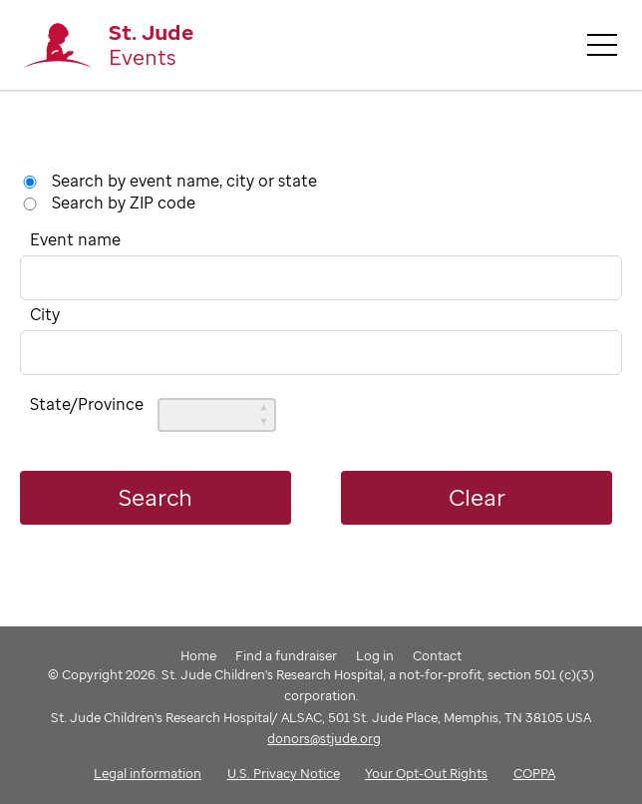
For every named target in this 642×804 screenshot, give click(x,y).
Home (198, 655)
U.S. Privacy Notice (283, 773)
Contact (437, 655)
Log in (375, 655)
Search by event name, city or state (184, 181)
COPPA (534, 773)
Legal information (147, 773)
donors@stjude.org (324, 738)
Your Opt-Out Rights (426, 773)
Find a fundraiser (286, 655)
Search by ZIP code (123, 202)
